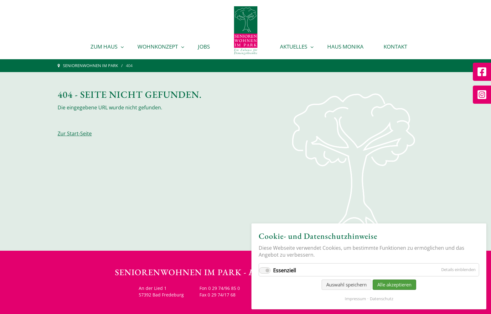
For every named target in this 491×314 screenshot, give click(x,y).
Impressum (355, 298)
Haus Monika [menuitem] (345, 46)
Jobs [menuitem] (204, 46)
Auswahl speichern (346, 284)
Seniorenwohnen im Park (90, 65)
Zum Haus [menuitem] (103, 46)
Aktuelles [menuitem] (293, 46)
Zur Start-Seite (75, 133)
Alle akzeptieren (394, 284)
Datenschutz (381, 298)
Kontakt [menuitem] (395, 46)
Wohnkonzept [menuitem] (157, 46)
